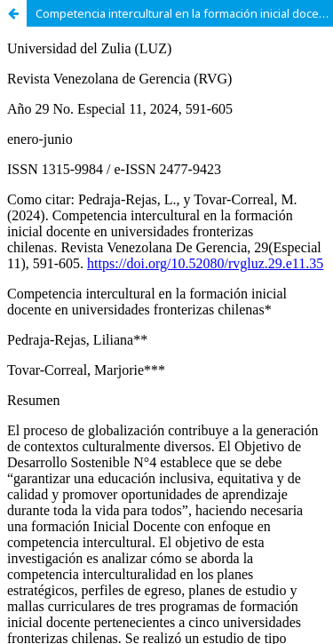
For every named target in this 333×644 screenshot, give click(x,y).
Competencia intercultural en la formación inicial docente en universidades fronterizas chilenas (184, 13)
